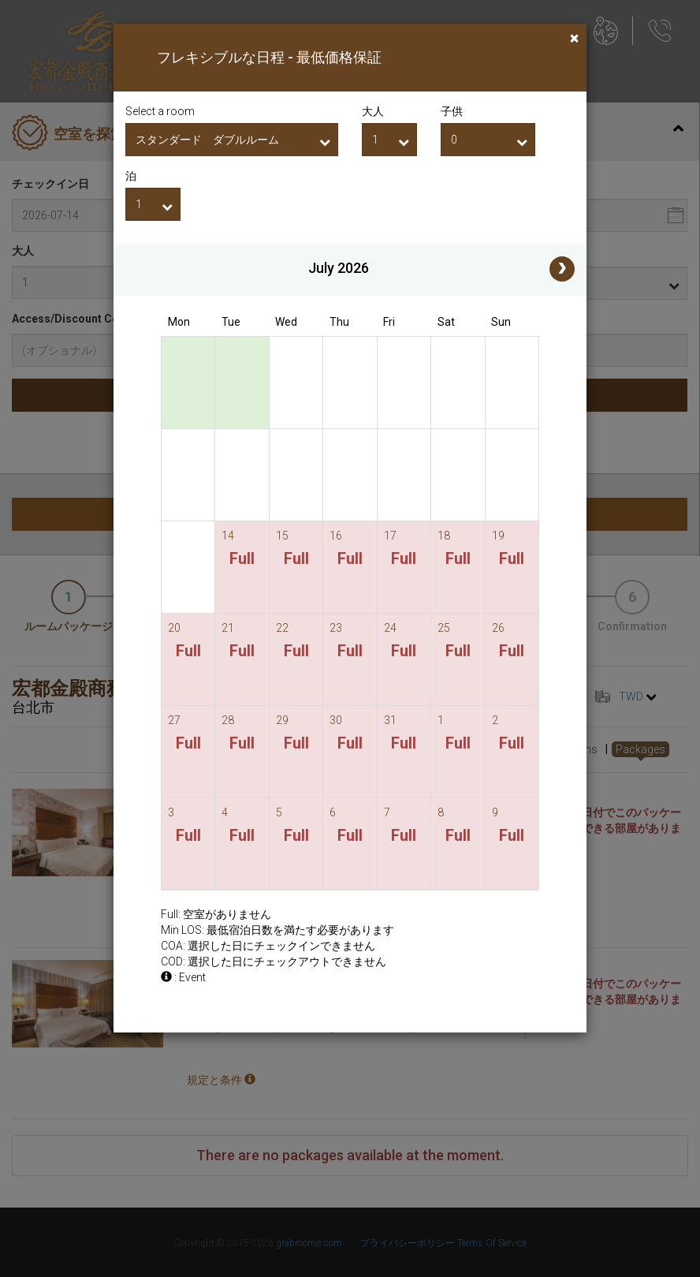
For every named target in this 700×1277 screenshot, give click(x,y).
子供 (452, 111)
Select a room (160, 111)
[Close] (574, 38)
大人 (373, 111)
